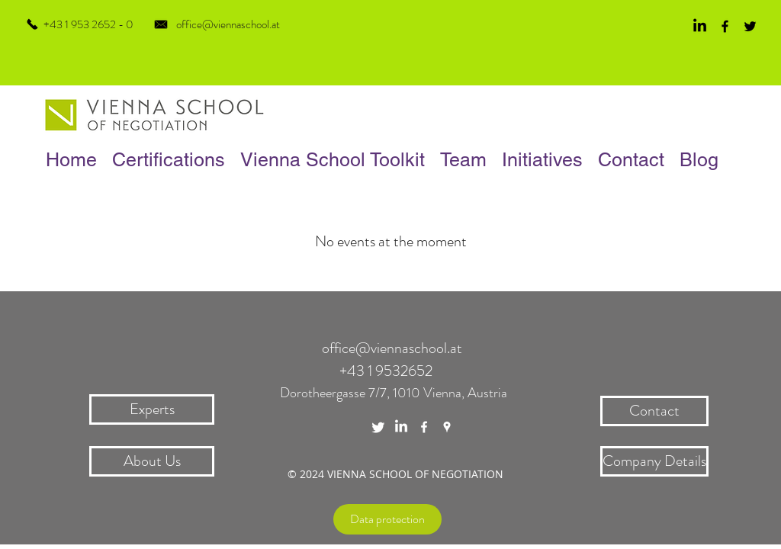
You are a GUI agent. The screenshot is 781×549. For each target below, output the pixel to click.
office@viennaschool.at (228, 24)
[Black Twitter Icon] (750, 26)
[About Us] (151, 461)
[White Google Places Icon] (447, 427)
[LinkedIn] (700, 26)
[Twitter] (378, 427)
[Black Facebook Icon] (725, 26)
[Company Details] (654, 461)
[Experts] (151, 409)
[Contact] (654, 411)
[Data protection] (387, 519)
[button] (463, 160)
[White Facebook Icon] (424, 427)
